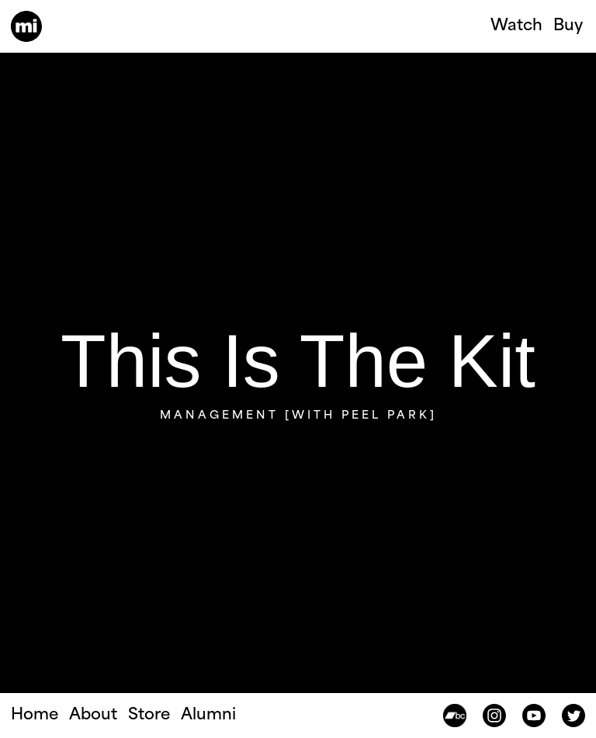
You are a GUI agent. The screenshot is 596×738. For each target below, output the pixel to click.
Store (149, 715)
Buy (568, 26)
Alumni (208, 715)
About (93, 715)
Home (34, 715)
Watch (516, 26)
